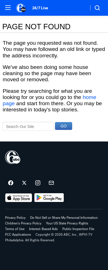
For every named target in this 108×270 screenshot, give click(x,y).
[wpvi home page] (12, 157)
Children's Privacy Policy (23, 223)
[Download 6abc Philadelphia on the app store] (18, 197)
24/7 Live (40, 8)
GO (64, 126)
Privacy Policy (15, 217)
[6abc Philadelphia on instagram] (37, 183)
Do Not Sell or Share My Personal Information (64, 217)
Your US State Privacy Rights (67, 223)
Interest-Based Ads (43, 229)
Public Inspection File (78, 229)
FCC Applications (18, 234)
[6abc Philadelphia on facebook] (10, 183)
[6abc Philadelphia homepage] (21, 7)
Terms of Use (15, 229)
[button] (8, 7)
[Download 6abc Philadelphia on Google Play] (49, 197)
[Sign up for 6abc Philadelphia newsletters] (51, 183)
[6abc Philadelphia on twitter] (24, 183)
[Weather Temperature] (80, 8)
